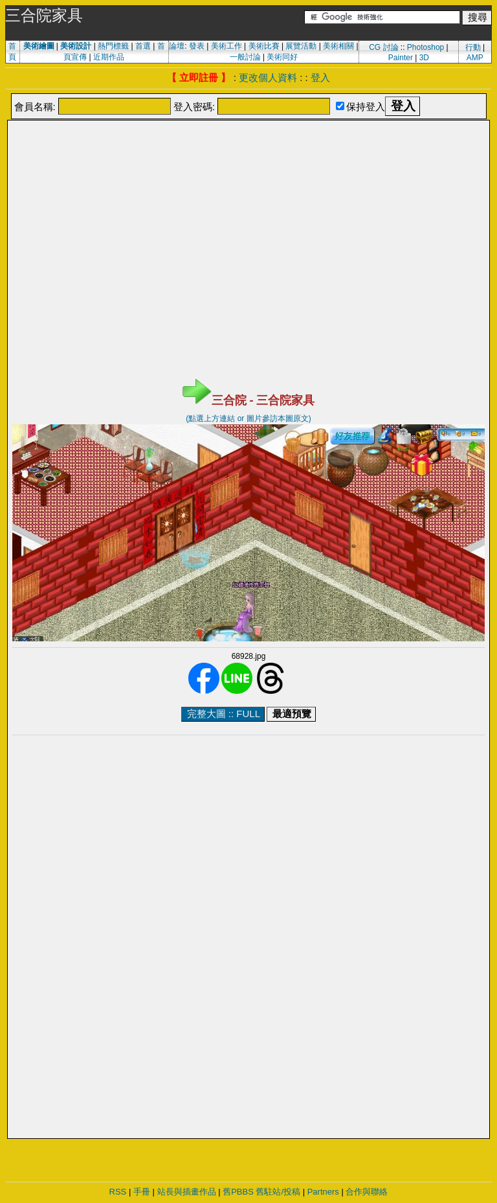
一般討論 (245, 57)
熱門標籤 (113, 46)
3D (424, 57)
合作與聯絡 (367, 1192)
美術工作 (226, 46)
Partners (323, 1192)
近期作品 (108, 57)
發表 (196, 46)
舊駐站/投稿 (278, 1192)
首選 (143, 46)
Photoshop (425, 47)
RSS (118, 1192)
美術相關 (338, 46)
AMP (475, 57)
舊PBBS (238, 1192)
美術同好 (282, 57)
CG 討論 (383, 47)
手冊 (141, 1192)
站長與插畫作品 (186, 1192)
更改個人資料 (268, 77)
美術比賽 (264, 46)
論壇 (176, 46)
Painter (400, 57)
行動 (473, 47)
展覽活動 (300, 46)
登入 (320, 77)
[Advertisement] (248, 154)
